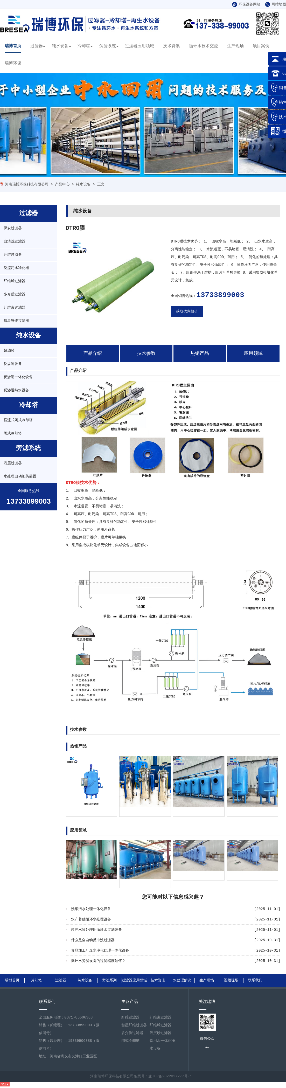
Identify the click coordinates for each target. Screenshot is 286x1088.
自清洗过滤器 (14, 241)
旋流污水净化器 (16, 268)
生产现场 (235, 46)
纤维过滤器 (13, 255)
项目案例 (261, 46)
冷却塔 (84, 46)
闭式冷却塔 (13, 433)
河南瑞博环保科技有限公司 (26, 184)
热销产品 (199, 353)
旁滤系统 (107, 46)
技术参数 (146, 353)
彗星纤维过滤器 (16, 321)
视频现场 (231, 980)
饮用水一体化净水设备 (162, 1045)
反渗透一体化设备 (18, 377)
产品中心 (62, 184)
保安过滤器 (13, 228)
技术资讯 (171, 46)
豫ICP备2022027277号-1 (170, 1076)
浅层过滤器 (13, 463)
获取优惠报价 (187, 311)
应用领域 (253, 353)
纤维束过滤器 (14, 308)
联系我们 (255, 980)
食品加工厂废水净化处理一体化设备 (100, 950)
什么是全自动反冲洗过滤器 (93, 940)
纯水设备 (60, 46)
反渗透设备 (13, 364)
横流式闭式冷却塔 (18, 420)
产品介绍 (92, 353)
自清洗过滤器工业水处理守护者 (198, 876)
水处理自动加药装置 (20, 476)
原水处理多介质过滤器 (138, 883)
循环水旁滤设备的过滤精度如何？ (98, 961)
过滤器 (36, 46)
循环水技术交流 (203, 46)
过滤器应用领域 (139, 46)
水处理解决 (182, 980)
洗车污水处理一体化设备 (91, 909)
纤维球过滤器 (14, 281)
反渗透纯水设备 (16, 390)
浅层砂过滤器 (160, 1033)
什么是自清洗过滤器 (243, 876)
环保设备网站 (246, 4)
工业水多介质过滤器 (82, 883)
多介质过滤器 (14, 294)
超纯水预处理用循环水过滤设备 (96, 930)
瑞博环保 (13, 63)
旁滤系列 (109, 980)
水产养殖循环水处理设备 (91, 919)
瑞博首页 (13, 46)
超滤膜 (9, 351)
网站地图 (275, 4)
